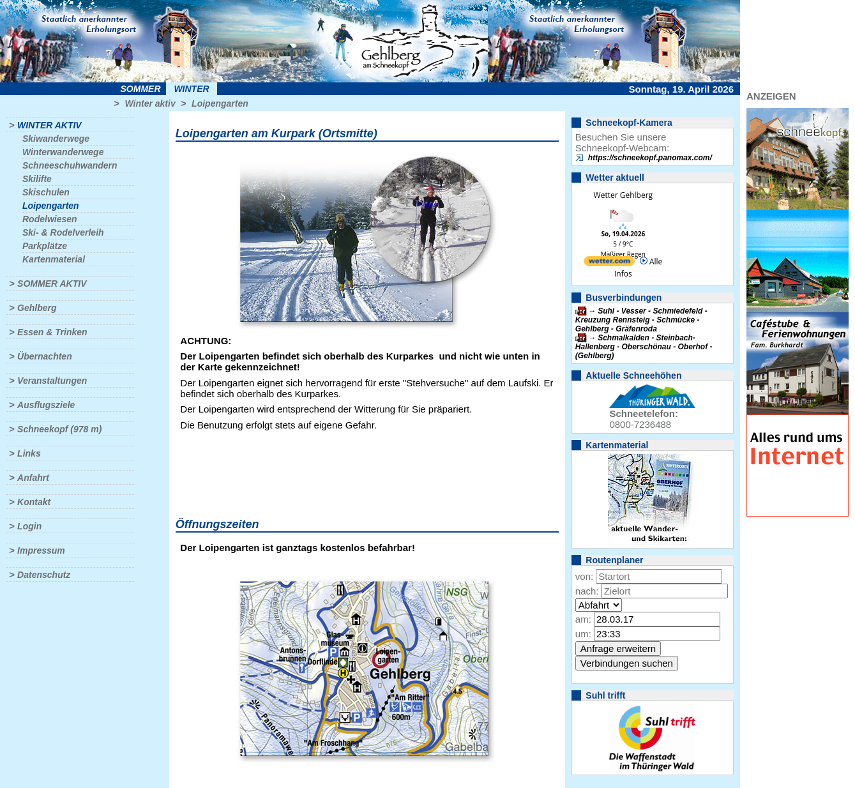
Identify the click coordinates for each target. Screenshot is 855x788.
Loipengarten (220, 103)
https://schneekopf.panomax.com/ (650, 157)
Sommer (141, 89)
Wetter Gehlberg (623, 195)
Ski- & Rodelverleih (63, 232)
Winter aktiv (150, 103)
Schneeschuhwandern (69, 165)
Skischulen (46, 192)
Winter (191, 89)
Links (29, 453)
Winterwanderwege (62, 152)
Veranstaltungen (52, 380)
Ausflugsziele (46, 405)
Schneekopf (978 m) (59, 429)
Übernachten (44, 356)
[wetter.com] (609, 263)
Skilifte (37, 179)
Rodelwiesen (49, 219)
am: (583, 619)
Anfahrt (33, 478)
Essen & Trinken (52, 332)
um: (583, 633)
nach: (587, 591)
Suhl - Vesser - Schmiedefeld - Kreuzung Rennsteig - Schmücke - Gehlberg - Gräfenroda (641, 320)
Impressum (41, 550)
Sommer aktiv (51, 283)
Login (29, 526)
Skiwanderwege (55, 138)
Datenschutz (43, 575)
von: (584, 576)
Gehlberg (36, 308)
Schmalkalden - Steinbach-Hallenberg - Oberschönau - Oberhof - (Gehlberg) (644, 346)
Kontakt (33, 502)
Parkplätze (44, 246)
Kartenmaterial (53, 259)
